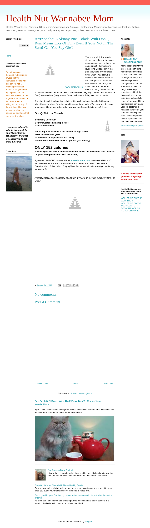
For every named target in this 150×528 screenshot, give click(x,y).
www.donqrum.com (74, 87)
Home (75, 383)
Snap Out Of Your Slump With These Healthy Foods (59, 485)
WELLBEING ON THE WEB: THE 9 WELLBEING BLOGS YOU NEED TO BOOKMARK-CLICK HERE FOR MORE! (131, 204)
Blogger (88, 521)
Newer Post (42, 383)
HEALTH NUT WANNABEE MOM (133, 60)
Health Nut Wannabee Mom (60, 18)
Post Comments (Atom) (81, 393)
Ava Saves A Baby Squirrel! (60, 470)
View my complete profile (132, 125)
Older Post (108, 383)
